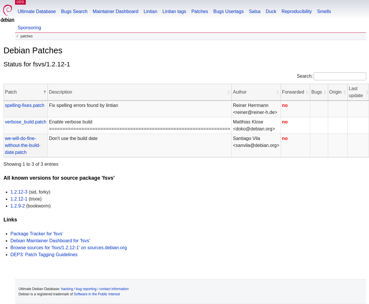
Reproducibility (297, 11)
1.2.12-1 (19, 198)
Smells (324, 11)
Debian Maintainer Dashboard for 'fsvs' (50, 240)
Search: (305, 76)
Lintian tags (174, 11)
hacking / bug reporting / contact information (95, 289)
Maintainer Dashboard (115, 11)
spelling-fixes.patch (24, 105)
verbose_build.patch (25, 121)
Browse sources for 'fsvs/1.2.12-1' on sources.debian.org (68, 247)
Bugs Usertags (228, 11)
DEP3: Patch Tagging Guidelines (44, 254)
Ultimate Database (37, 11)
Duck (271, 11)
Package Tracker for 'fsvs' (36, 233)
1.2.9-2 (17, 205)
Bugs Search (74, 11)
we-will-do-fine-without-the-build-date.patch (23, 145)
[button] (44, 92)
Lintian (150, 11)
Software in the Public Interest (97, 294)
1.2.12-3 (19, 192)
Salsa (254, 11)
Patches (199, 11)
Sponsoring (29, 27)
